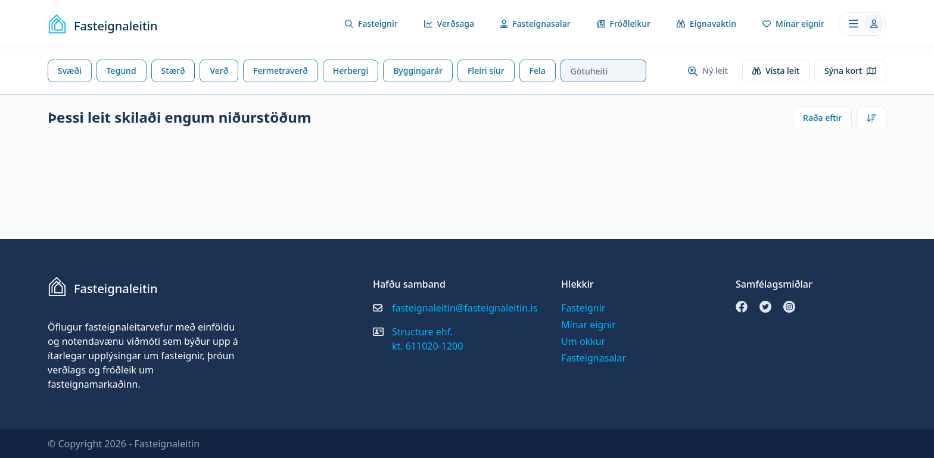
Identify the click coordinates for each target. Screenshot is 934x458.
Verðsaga (449, 23)
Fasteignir (371, 23)
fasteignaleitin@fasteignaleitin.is (464, 307)
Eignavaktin (706, 23)
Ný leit (708, 70)
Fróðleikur (623, 23)
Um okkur (583, 341)
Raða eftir (822, 117)
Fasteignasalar (535, 23)
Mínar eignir (793, 23)
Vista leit (775, 70)
